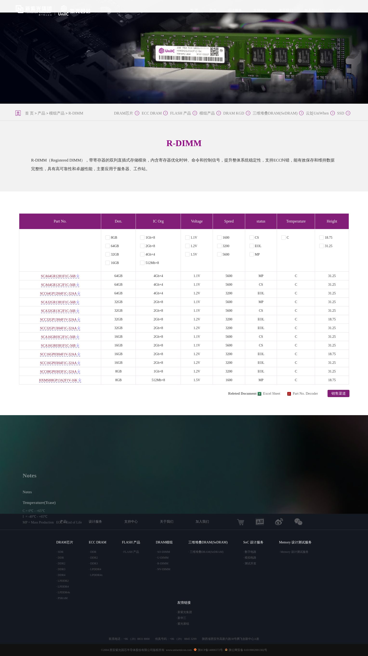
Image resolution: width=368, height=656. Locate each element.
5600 (223, 254)
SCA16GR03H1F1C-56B (60, 345)
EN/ (332, 10)
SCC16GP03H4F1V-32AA (60, 354)
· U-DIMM (162, 557)
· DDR (60, 557)
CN (339, 10)
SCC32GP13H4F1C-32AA (60, 328)
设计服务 (235, 10)
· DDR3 (60, 569)
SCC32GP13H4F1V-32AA (60, 319)
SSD (340, 113)
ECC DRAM (152, 113)
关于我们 (286, 10)
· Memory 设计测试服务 (293, 552)
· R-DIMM (162, 563)
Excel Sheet (269, 393)
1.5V (191, 254)
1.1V (191, 237)
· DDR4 (60, 575)
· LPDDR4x (63, 592)
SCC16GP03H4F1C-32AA (60, 363)
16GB (112, 263)
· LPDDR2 (62, 580)
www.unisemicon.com (179, 650)
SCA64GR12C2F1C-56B (60, 285)
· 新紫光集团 (184, 612)
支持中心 (260, 10)
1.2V (191, 246)
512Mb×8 (149, 263)
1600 (223, 237)
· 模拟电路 (249, 557)
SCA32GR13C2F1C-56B (60, 311)
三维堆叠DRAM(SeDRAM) (275, 113)
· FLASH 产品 (130, 552)
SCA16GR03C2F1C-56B (60, 337)
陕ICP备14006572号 (210, 650)
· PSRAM (62, 598)
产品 (213, 10)
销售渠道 (338, 393)
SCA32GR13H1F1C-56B (60, 302)
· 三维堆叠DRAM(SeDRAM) (205, 552)
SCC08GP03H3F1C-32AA (60, 371)
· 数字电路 (249, 552)
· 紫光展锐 (182, 623)
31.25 (325, 246)
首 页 (194, 10)
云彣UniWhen (317, 113)
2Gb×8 (147, 246)
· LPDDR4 (62, 586)
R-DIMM (75, 113)
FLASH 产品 (180, 113)
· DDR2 (60, 563)
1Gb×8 (147, 237)
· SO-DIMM (163, 552)
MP (255, 254)
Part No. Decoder (302, 393)
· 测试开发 (249, 563)
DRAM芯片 (123, 113)
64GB (112, 246)
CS (254, 237)
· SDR (59, 552)
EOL (255, 246)
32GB (112, 254)
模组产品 (57, 113)
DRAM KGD (233, 113)
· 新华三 (181, 618)
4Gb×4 (147, 254)
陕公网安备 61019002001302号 (248, 650)
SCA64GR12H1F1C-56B (60, 276)
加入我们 (311, 10)
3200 (223, 246)
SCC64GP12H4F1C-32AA (60, 293)
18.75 (325, 237)
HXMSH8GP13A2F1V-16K (60, 380)
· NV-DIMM (163, 569)
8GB (111, 237)
